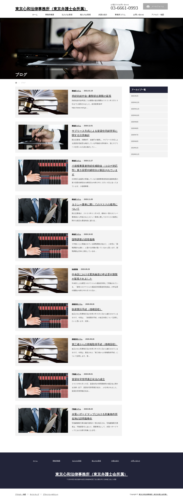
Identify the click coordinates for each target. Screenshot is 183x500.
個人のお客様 (85, 15)
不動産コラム (76, 374)
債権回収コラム (77, 304)
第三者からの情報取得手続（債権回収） (95, 344)
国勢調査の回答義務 (83, 239)
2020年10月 (135, 115)
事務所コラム (120, 15)
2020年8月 (134, 128)
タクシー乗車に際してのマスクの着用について (95, 206)
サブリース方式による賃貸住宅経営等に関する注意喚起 (95, 133)
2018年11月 (135, 154)
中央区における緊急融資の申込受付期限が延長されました (95, 276)
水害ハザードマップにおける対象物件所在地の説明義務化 (95, 416)
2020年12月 (135, 102)
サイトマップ (34, 494)
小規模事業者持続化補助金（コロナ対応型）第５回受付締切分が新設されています (95, 170)
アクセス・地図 (157, 15)
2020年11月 (135, 109)
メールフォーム (157, 6)
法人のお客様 (67, 15)
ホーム (35, 15)
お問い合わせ (138, 15)
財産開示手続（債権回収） (87, 309)
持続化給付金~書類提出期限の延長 (91, 96)
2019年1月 (134, 148)
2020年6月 (134, 141)
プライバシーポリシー (50, 494)
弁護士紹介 (102, 15)
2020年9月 (134, 122)
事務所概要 (49, 15)
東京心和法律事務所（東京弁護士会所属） (51, 9)
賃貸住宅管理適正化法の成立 (88, 379)
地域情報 (75, 269)
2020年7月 (134, 135)
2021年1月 (134, 96)
